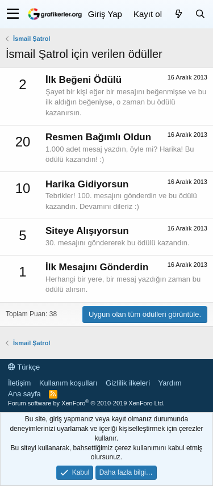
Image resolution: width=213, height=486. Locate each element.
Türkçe (24, 367)
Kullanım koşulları (68, 383)
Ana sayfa (24, 393)
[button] (12, 14)
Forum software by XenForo (86, 403)
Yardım (170, 383)
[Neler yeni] (178, 13)
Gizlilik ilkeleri (128, 383)
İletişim (19, 383)
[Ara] (200, 13)
